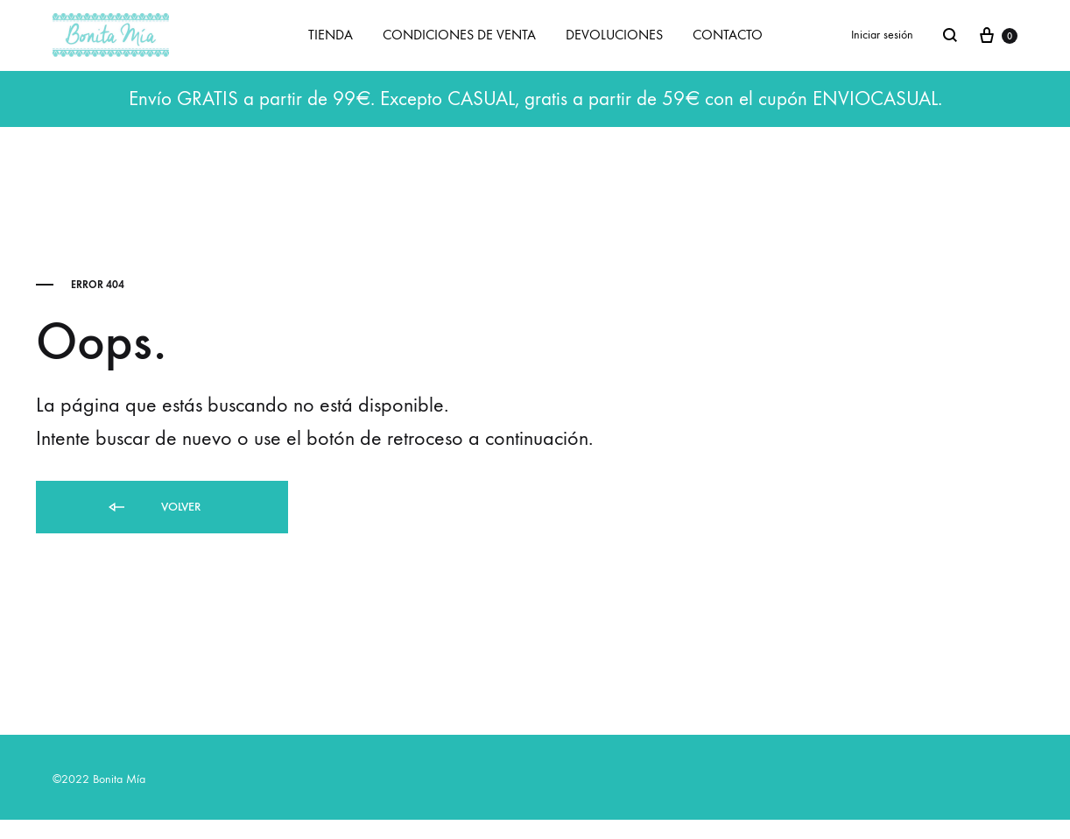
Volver (153, 507)
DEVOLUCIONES (614, 34)
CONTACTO (728, 34)
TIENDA (330, 34)
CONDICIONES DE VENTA (459, 34)
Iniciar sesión (882, 34)
